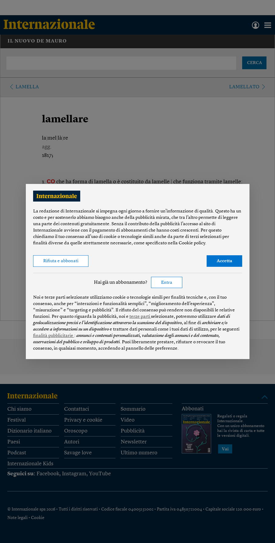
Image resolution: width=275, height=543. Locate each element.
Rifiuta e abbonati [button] (60, 261)
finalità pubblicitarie (53, 336)
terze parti (140, 316)
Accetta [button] (224, 261)
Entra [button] (166, 282)
